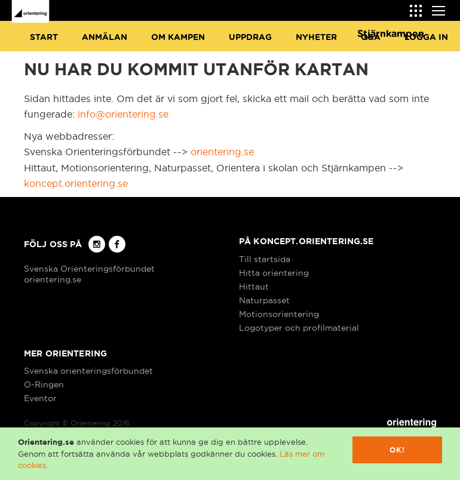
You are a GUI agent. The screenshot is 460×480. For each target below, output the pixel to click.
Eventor (40, 398)
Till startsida (264, 259)
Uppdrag (250, 37)
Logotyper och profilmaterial (299, 328)
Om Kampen (178, 37)
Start (44, 37)
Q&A (371, 37)
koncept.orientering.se (76, 183)
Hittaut (254, 286)
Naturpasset (264, 300)
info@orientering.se (123, 114)
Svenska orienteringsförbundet (88, 371)
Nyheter (316, 37)
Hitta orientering (274, 273)
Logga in (426, 37)
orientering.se (222, 151)
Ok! (398, 450)
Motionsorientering (279, 314)
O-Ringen (44, 384)
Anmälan (104, 37)
